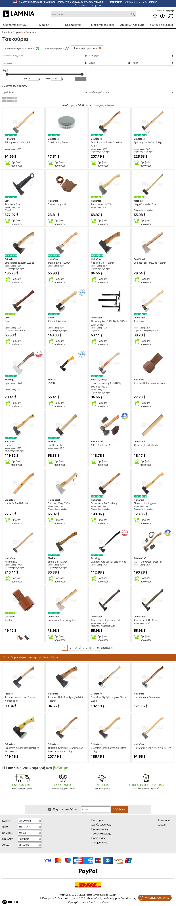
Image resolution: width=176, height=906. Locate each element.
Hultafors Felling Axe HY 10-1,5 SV (152, 748)
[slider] (7, 74)
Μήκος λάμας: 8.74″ (99, 623)
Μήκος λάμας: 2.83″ (13, 448)
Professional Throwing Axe (62, 620)
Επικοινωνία (164, 820)
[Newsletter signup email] (95, 809)
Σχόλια (162, 825)
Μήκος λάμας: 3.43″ (142, 506)
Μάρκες (44, 25)
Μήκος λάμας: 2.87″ (99, 265)
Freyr (7, 321)
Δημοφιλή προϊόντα (132, 25)
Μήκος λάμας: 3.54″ (56, 265)
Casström (10, 616)
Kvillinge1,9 (11, 561)
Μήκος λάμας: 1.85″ (13, 207)
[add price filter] (80, 79)
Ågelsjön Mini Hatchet (102, 263)
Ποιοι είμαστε (98, 820)
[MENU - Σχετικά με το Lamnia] (162, 15)
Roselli (51, 317)
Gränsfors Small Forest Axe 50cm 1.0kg (108, 749)
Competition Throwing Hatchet (150, 263)
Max (48, 78)
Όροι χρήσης (98, 838)
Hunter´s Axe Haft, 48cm (18, 503)
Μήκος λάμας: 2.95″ (56, 506)
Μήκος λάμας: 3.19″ (13, 389)
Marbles (138, 201)
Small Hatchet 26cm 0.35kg (19, 263)
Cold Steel (139, 259)
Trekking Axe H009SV (59, 263)
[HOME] (18, 14)
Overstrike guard (57, 204)
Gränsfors (53, 139)
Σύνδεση (160, 10)
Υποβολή (119, 809)
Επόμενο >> (107, 648)
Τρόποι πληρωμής (101, 833)
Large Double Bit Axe (145, 204)
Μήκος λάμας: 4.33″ (13, 149)
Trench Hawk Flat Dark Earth (106, 620)
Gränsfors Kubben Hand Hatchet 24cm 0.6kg (22, 749)
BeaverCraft (97, 441)
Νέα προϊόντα (73, 25)
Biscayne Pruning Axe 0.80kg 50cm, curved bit (106, 384)
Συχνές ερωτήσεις (101, 825)
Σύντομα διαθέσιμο (161, 25)
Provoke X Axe (12, 204)
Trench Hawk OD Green (146, 620)
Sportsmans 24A (13, 383)
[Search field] (93, 14)
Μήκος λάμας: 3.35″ (99, 149)
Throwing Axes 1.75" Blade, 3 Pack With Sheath (109, 322)
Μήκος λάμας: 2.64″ (142, 149)
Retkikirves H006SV (101, 204)
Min (26, 78)
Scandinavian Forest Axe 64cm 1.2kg (107, 144)
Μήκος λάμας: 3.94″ (99, 506)
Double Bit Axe (55, 445)
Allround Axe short (57, 321)
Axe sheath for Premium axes (149, 383)
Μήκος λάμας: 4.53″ (13, 327)
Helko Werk (54, 500)
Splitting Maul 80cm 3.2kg (147, 142)
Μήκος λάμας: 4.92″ (142, 564)
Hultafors (10, 139)
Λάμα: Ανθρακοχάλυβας (100, 151)
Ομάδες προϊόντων (14, 25)
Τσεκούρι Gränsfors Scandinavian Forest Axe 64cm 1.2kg (65, 749)
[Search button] (133, 14)
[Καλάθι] (170, 15)
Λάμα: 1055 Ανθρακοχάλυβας (17, 330)
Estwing (9, 379)
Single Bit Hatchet (57, 561)
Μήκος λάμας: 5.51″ (56, 448)
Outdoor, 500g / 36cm (59, 503)
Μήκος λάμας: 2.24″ (56, 564)
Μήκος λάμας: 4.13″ (99, 389)
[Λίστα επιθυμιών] (155, 15)
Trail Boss (139, 321)
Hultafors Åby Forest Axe (147, 697)
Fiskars (52, 379)
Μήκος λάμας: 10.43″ (13, 564)
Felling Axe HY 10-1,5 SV (18, 142)
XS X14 (51, 383)
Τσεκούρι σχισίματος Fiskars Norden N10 (20, 699)
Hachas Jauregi (99, 379)
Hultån (8, 445)
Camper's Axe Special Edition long (108, 561)
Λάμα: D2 (9, 210)
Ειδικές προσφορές (102, 25)
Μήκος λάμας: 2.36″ (13, 265)
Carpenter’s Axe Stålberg (104, 503)
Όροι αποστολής (100, 829)
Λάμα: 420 (95, 330)
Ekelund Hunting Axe (145, 503)
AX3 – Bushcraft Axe (102, 445)
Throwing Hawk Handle (146, 445)
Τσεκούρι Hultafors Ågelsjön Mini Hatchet (65, 699)
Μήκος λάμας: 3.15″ (99, 207)
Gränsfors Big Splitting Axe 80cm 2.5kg (108, 699)
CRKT (7, 201)
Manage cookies (99, 842)
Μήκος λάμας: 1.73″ (99, 327)
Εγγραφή (170, 10)
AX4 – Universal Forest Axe (148, 561)
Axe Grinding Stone (58, 142)
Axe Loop (9, 620)
